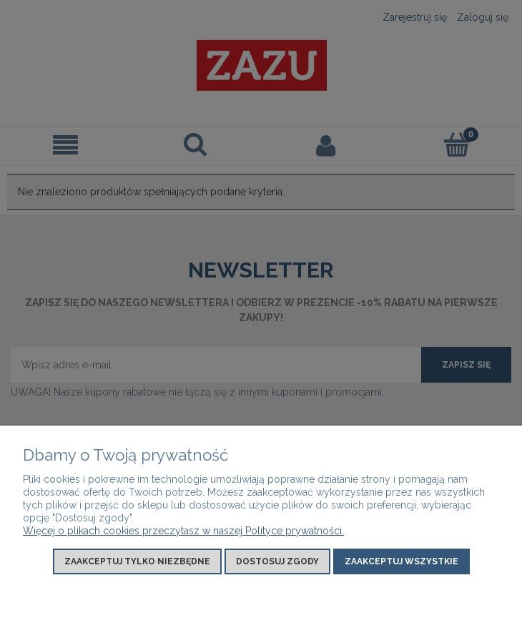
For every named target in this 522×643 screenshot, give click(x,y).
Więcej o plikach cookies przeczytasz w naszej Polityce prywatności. (183, 530)
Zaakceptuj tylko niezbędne (137, 561)
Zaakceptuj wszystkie (401, 561)
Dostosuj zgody (277, 561)
